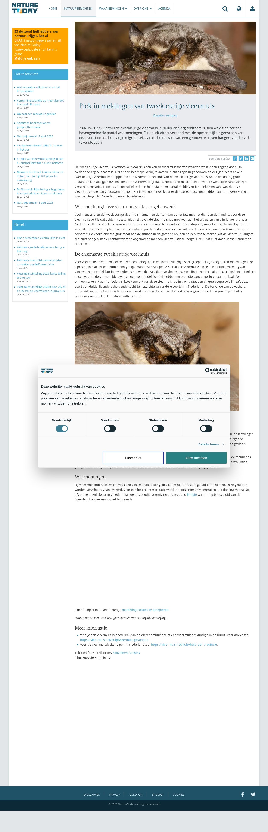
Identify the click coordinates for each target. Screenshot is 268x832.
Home (53, 8)
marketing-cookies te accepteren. (145, 610)
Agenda (164, 8)
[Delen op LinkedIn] (246, 158)
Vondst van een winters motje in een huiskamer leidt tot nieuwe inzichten (40, 161)
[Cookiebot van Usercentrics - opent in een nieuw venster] (208, 371)
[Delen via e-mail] (252, 158)
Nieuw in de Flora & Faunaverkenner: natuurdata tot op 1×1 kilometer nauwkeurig (40, 176)
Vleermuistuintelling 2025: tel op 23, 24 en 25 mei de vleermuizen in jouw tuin (41, 289)
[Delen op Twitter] (241, 158)
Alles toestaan (196, 458)
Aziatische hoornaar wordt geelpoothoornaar (33, 125)
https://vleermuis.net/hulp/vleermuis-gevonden (114, 640)
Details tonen (208, 444)
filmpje (192, 495)
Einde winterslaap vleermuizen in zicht (41, 238)
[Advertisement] (165, 700)
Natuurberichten (78, 8)
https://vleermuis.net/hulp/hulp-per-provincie (184, 644)
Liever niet (133, 458)
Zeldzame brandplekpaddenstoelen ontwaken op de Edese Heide (39, 262)
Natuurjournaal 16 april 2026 (35, 203)
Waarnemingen (113, 8)
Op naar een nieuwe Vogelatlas (36, 114)
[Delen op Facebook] (235, 158)
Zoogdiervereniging (165, 115)
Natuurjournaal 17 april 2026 (35, 136)
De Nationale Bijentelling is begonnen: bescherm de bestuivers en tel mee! (41, 191)
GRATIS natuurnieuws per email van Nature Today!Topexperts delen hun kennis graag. (37, 49)
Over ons (143, 8)
